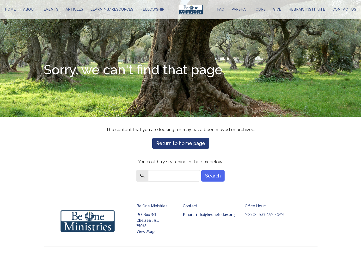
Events (50, 9)
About (29, 9)
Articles (74, 9)
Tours (259, 9)
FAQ (220, 9)
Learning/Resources (111, 9)
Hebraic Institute (306, 9)
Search (213, 176)
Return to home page (180, 143)
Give (277, 9)
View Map (145, 231)
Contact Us (344, 9)
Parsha (239, 9)
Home (10, 9)
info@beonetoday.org (215, 214)
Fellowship (152, 9)
